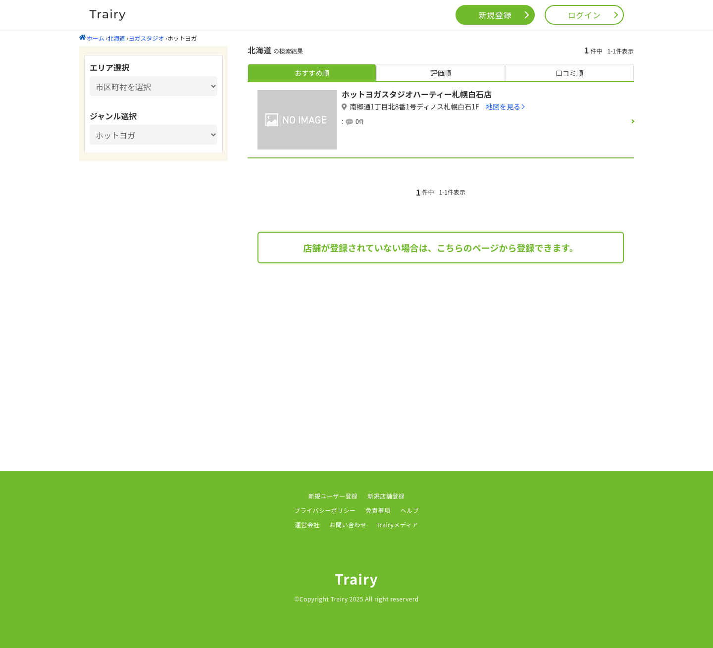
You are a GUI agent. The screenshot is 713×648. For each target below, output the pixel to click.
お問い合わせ (347, 524)
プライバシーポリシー (325, 510)
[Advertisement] (441, 352)
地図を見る (503, 106)
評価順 (440, 73)
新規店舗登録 (386, 496)
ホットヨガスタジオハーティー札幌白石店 (417, 94)
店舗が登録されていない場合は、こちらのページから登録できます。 (440, 247)
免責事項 (378, 510)
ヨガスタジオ (146, 38)
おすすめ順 (312, 73)
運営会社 (307, 524)
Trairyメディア (397, 524)
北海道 (116, 38)
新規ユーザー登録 (333, 496)
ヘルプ (410, 510)
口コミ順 (569, 73)
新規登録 (495, 15)
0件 (360, 121)
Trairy (356, 579)
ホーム (91, 38)
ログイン (584, 15)
